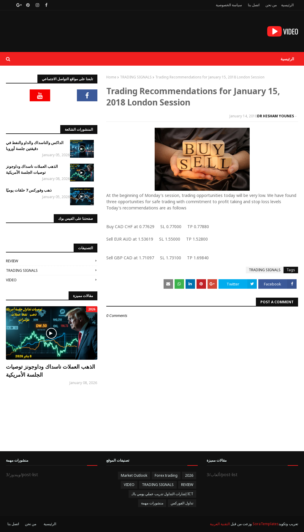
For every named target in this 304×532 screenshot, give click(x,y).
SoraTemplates (266, 523)
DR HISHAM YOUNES (275, 116)
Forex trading (166, 475)
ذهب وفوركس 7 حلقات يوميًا (29, 190)
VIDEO (11, 279)
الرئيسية (287, 4)
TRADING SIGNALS (136, 77)
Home (111, 77)
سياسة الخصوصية (229, 4)
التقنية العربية (220, 523)
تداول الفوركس (182, 503)
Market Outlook (134, 475)
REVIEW (12, 260)
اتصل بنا (253, 4)
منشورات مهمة (152, 503)
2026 (189, 475)
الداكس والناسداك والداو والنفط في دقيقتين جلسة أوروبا (35, 145)
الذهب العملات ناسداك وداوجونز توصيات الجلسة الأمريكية (32, 169)
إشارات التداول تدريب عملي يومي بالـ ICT (162, 493)
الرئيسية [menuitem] (287, 58)
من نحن (271, 4)
